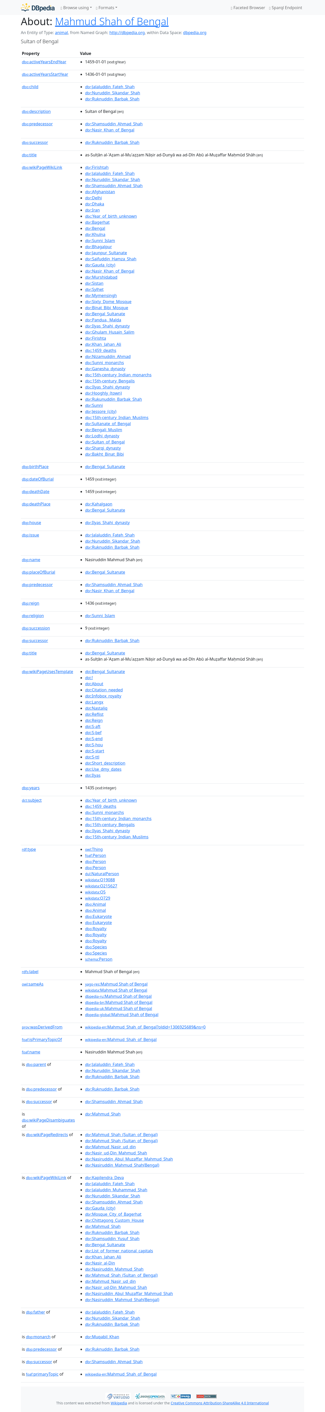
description (36, 111)
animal (61, 32)
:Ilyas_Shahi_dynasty (107, 326)
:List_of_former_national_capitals (119, 1251)
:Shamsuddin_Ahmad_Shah (114, 124)
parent (36, 1064)
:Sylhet (94, 289)
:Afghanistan (100, 192)
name (31, 559)
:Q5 (95, 892)
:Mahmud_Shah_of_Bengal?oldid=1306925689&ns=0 (145, 1027)
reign (30, 603)
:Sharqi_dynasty (103, 448)
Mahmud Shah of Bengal (112, 21)
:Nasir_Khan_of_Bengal (109, 130)
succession (36, 628)
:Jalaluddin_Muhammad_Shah (116, 1190)
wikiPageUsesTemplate (47, 671)
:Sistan (94, 283)
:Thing (94, 849)
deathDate (36, 491)
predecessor (37, 124)
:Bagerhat (97, 222)
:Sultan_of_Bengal (105, 442)
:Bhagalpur (98, 246)
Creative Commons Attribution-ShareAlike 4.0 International (220, 1403)
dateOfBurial (38, 479)
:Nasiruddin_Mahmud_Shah (114, 1269)
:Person (95, 855)
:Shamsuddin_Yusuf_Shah (112, 1238)
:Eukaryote (98, 916)
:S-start (94, 751)
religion (33, 615)
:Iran (92, 210)
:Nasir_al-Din (100, 1263)
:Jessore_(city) (100, 411)
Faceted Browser (248, 7)
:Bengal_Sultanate (105, 314)
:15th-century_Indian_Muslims (117, 417)
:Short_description (105, 763)
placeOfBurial (38, 572)
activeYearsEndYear (44, 62)
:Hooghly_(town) (103, 393)
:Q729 (97, 898)
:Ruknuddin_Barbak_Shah (112, 99)
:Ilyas (93, 775)
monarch (38, 1337)
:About (94, 684)
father (35, 1312)
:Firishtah (97, 167)
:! (89, 677)
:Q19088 (100, 880)
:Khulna (95, 234)
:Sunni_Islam (100, 240)
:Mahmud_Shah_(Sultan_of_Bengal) (121, 1134)
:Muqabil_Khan (102, 1337)
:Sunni (94, 405)
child (30, 87)
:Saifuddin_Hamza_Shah (110, 259)
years (31, 788)
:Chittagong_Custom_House (114, 1220)
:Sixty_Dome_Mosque (108, 301)
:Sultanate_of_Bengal (108, 423)
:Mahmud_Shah (103, 1114)
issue (30, 535)
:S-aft (93, 726)
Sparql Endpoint (285, 7)
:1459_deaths (100, 350)
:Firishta (95, 338)
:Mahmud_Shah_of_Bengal (121, 1039)
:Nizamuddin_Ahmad (108, 356)
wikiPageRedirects (47, 1134)
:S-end (94, 738)
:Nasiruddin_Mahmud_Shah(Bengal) (122, 1165)
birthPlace (35, 466)
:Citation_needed (104, 690)
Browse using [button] (75, 7)
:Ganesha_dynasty (105, 368)
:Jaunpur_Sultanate (106, 253)
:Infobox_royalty (103, 696)
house (31, 522)
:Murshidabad (101, 277)
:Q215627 (101, 886)
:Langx (94, 702)
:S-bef (93, 732)
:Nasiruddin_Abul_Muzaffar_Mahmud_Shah (129, 1159)
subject (32, 800)
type (29, 849)
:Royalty (96, 928)
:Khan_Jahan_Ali (103, 344)
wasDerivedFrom (42, 1027)
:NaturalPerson (102, 873)
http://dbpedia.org (127, 32)
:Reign (94, 720)
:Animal (95, 904)
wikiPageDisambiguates (48, 1120)
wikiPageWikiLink (42, 167)
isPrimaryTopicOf (42, 1039)
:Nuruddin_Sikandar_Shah (112, 93)
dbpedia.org (194, 32)
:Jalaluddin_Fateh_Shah (110, 87)
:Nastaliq (96, 708)
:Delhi (93, 198)
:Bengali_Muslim (103, 430)
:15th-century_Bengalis (110, 381)
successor (35, 142)
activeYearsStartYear (45, 74)
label (30, 971)
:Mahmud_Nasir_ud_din (110, 1147)
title (29, 155)
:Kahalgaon (98, 504)
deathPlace (36, 504)
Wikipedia (119, 1403)
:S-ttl (92, 757)
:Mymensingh (101, 295)
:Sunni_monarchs (104, 362)
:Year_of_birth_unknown (111, 216)
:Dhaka (94, 204)
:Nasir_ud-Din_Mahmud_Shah (116, 1153)
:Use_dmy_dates (103, 769)
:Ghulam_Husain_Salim (109, 332)
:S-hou (94, 745)
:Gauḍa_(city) (100, 265)
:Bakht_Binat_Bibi (104, 454)
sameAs (32, 984)
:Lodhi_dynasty (102, 436)
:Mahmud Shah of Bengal (116, 984)
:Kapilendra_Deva (104, 1177)
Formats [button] (105, 7)
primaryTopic (42, 1374)
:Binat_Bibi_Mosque (106, 307)
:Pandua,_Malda (103, 320)
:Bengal (95, 228)
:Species (96, 947)
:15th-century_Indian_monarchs (118, 375)
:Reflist (94, 714)
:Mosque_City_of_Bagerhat (113, 1214)
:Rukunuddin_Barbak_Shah (113, 399)
